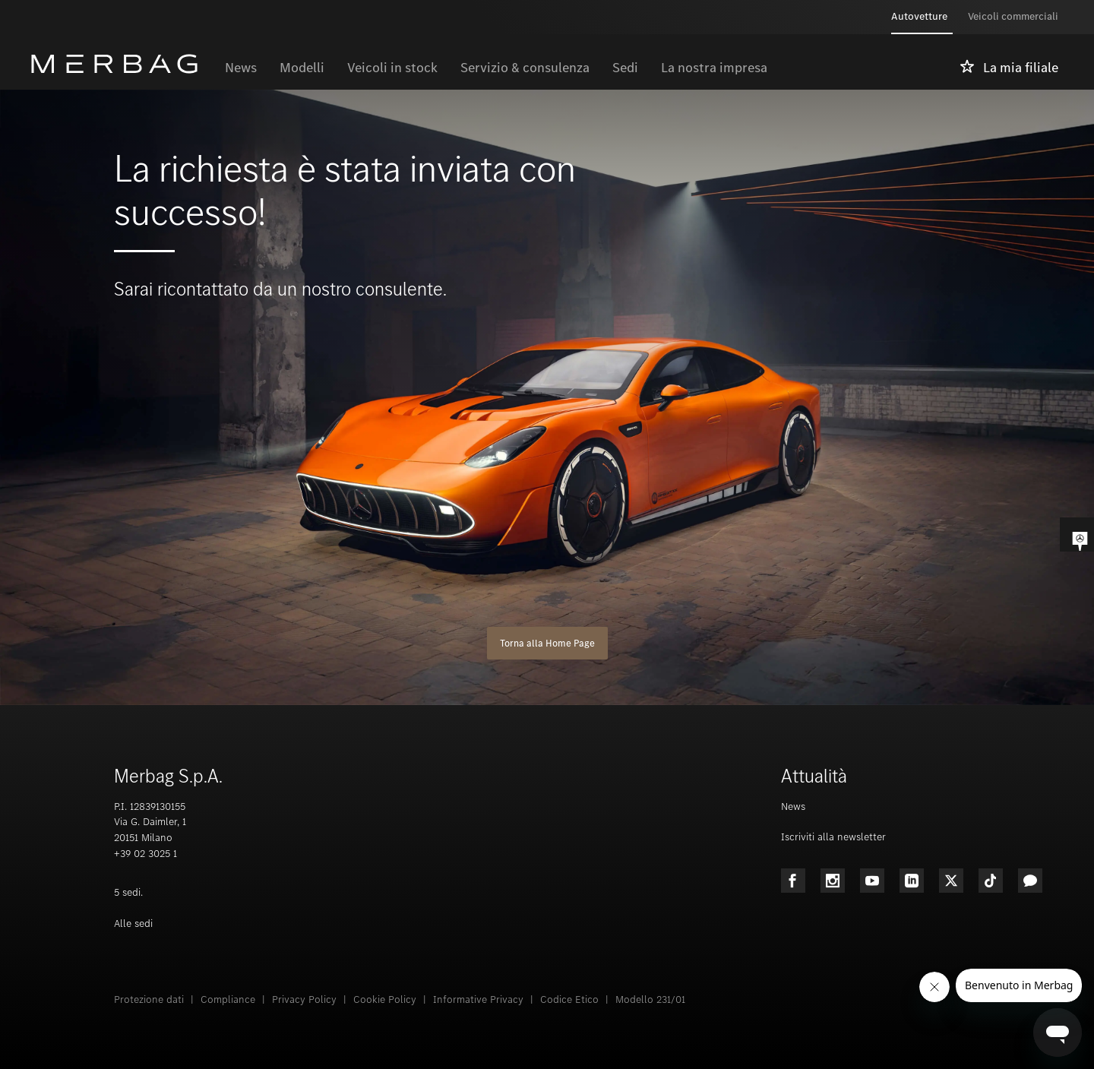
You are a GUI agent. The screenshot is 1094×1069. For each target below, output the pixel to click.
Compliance (228, 999)
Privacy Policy (304, 999)
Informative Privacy (478, 999)
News (793, 806)
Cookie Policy (384, 999)
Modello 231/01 (650, 999)
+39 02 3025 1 (145, 853)
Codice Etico (569, 999)
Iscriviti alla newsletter (833, 837)
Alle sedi (133, 923)
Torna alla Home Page (547, 643)
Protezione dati (149, 999)
